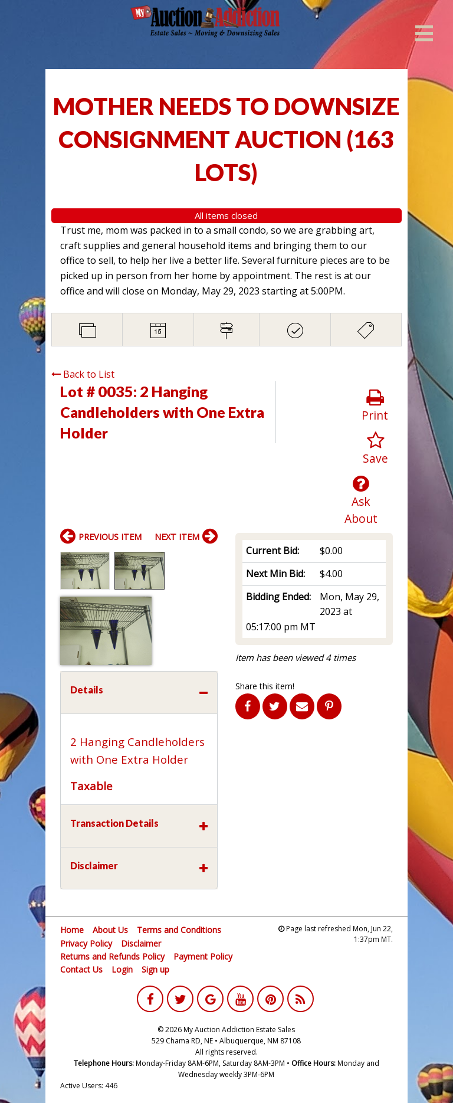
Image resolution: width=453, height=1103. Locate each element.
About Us (110, 929)
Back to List (82, 374)
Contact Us (81, 969)
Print (375, 405)
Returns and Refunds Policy (112, 956)
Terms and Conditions (179, 929)
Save (375, 448)
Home (72, 929)
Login (122, 969)
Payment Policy (202, 956)
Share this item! (264, 686)
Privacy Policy (86, 943)
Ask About (361, 500)
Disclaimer (141, 943)
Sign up (155, 969)
